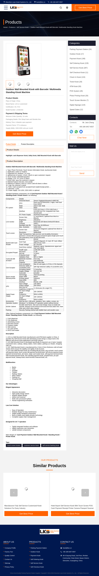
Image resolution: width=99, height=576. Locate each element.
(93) (75, 86)
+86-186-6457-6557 (55, 2)
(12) (76, 109)
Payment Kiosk (35, 555)
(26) (79, 96)
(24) (81, 49)
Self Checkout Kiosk (37, 567)
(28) (76, 91)
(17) (77, 54)
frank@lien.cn (39, 2)
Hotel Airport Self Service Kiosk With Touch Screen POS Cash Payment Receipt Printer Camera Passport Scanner (72, 507)
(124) (77, 77)
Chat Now (81, 137)
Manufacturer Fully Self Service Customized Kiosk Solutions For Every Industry (23, 507)
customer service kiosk (31, 445)
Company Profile (10, 548)
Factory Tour (9, 552)
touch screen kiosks (13, 445)
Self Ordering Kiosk (37, 559)
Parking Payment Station (39, 548)
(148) (77, 58)
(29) (76, 82)
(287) (79, 68)
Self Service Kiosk (22, 27)
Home (5, 27)
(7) (79, 100)
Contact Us (8, 559)
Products (12, 27)
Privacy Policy (9, 567)
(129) (79, 63)
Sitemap (7, 563)
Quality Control (10, 555)
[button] (14, 492)
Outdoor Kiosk (35, 552)
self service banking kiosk (51, 445)
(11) (79, 72)
